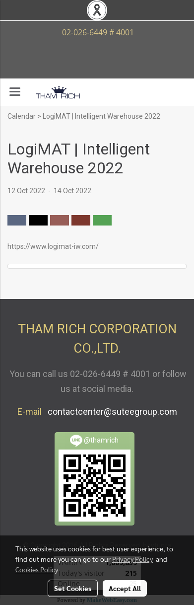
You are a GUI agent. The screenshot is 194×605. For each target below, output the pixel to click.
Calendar (21, 116)
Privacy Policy (132, 558)
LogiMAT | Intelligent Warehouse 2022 (101, 116)
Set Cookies (72, 588)
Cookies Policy (36, 569)
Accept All (125, 588)
